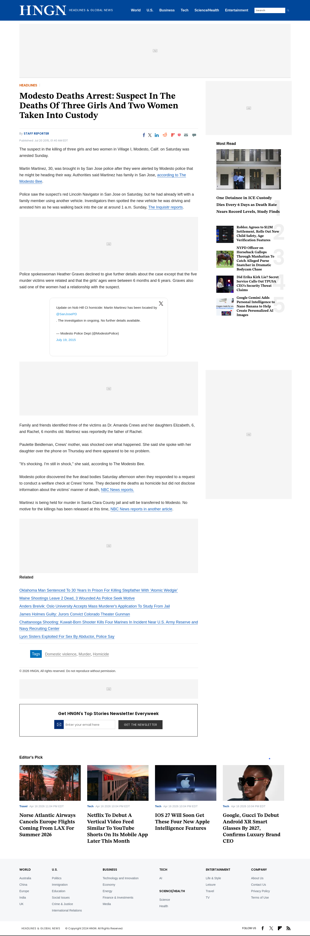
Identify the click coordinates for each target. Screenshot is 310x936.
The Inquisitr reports (165, 207)
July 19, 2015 (66, 340)
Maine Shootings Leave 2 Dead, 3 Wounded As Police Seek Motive (77, 598)
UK (21, 904)
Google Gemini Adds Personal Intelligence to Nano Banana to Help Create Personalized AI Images (256, 306)
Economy (109, 884)
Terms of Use (260, 897)
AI (160, 878)
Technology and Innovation (121, 878)
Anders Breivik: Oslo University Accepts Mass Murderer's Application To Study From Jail (94, 606)
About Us (257, 878)
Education (58, 891)
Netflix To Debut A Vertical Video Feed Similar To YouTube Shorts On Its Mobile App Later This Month (117, 828)
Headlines (28, 85)
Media (107, 904)
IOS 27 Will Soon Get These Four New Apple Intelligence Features (182, 822)
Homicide (101, 654)
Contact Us (258, 884)
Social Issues (61, 897)
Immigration (60, 884)
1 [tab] (269, 758)
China (23, 884)
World (136, 10)
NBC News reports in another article (141, 509)
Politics (56, 878)
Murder (85, 654)
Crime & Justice (62, 904)
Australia (25, 878)
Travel (23, 806)
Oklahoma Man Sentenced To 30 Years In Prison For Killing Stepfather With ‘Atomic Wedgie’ (98, 590)
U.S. (150, 10)
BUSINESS (110, 869)
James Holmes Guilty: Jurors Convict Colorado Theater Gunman (74, 614)
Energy (107, 891)
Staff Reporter (36, 133)
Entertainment (236, 10)
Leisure (211, 884)
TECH (163, 869)
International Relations (67, 910)
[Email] (186, 135)
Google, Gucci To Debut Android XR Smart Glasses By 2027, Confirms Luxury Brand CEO (252, 828)
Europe (24, 891)
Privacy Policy (260, 891)
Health (163, 906)
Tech (184, 10)
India (22, 897)
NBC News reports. (117, 490)
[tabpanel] (53, 803)
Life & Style (213, 878)
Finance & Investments (118, 897)
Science (164, 899)
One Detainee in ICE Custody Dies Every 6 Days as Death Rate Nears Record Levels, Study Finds (248, 205)
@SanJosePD (66, 314)
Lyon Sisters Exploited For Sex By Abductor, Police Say (67, 636)
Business (167, 10)
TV (208, 897)
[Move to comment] (194, 135)
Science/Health (207, 10)
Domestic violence (60, 654)
